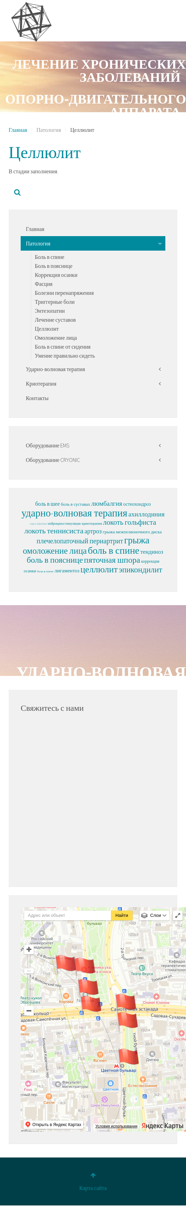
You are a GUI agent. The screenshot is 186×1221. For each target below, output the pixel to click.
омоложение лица (55, 550)
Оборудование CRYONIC (53, 459)
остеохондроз (137, 504)
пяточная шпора (112, 559)
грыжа (136, 540)
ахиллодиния (146, 514)
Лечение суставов (55, 319)
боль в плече (45, 571)
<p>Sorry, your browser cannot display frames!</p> (93, 797)
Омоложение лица (56, 337)
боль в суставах (75, 504)
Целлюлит (47, 328)
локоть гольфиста (129, 522)
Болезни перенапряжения (64, 292)
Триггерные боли (55, 301)
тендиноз (152, 551)
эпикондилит (140, 569)
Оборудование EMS (48, 445)
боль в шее (47, 503)
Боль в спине (49, 256)
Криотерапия (41, 383)
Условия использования (116, 1127)
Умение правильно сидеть (65, 355)
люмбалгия (106, 503)
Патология (38, 243)
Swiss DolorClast (38, 523)
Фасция (43, 283)
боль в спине (114, 550)
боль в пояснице (55, 559)
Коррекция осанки (56, 274)
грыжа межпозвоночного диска (132, 532)
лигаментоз (66, 570)
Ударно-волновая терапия (55, 369)
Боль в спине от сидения (63, 346)
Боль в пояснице (53, 265)
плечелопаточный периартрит (80, 540)
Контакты (37, 398)
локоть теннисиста (54, 530)
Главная (18, 129)
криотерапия (92, 523)
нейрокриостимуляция (64, 523)
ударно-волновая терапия (74, 512)
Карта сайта (93, 1188)
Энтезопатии (50, 310)
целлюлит (98, 569)
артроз (93, 531)
